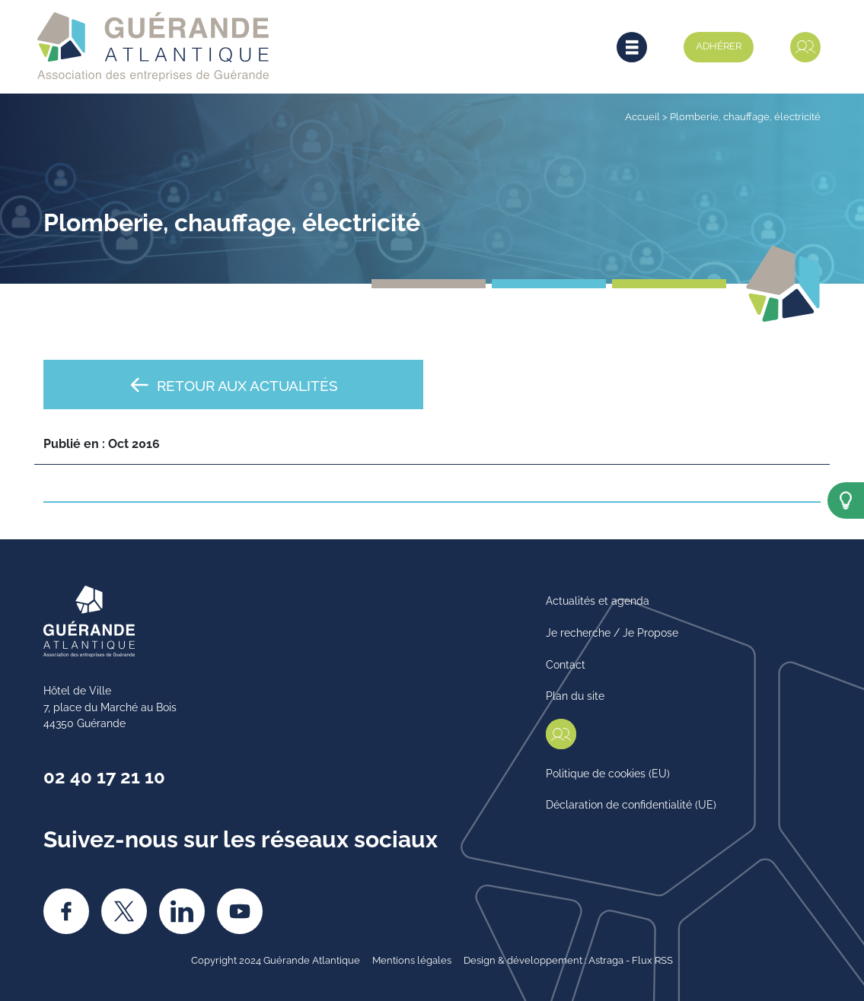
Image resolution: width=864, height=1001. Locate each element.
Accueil (642, 115)
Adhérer (718, 45)
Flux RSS (652, 959)
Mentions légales (411, 959)
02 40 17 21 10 (104, 775)
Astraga (605, 959)
